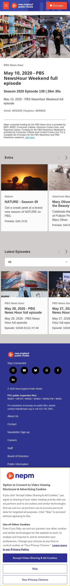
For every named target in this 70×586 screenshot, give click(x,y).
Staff (10, 448)
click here (30, 137)
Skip (35, 568)
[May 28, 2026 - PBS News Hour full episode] (24, 284)
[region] (35, 526)
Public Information (17, 464)
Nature (9, 196)
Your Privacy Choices (35, 579)
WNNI (58, 399)
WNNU (37, 399)
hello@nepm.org (23, 409)
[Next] (66, 157)
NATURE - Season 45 (21, 202)
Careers (12, 440)
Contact (11, 424)
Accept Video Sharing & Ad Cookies (35, 558)
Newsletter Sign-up (18, 432)
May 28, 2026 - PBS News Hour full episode (23, 310)
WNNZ (28, 399)
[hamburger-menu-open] (6, 5)
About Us (12, 416)
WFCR (19, 399)
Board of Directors (18, 456)
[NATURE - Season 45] (24, 177)
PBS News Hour (14, 65)
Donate (58, 5)
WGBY (10, 399)
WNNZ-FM (48, 399)
